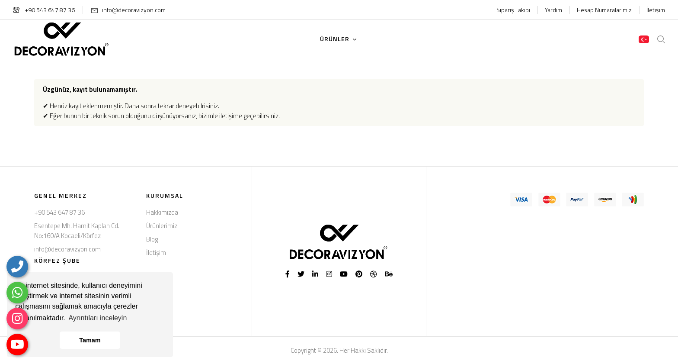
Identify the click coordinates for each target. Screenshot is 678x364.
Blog (152, 239)
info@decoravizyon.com (134, 9)
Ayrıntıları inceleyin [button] (97, 318)
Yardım (553, 9)
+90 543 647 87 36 (44, 9)
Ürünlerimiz (161, 226)
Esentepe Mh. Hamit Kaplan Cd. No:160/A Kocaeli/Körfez (76, 231)
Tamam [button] (89, 340)
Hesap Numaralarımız (604, 9)
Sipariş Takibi (513, 9)
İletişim (655, 9)
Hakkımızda (162, 212)
